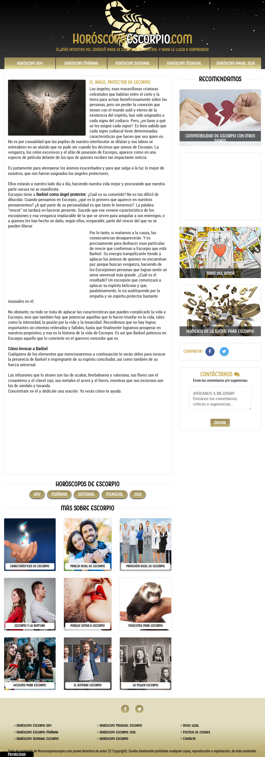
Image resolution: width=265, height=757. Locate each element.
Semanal (132, 63)
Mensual (184, 63)
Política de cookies (195, 732)
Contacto (188, 738)
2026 (236, 63)
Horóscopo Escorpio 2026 (116, 732)
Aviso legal (190, 725)
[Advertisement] (48, 262)
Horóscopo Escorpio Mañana (36, 732)
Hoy (30, 63)
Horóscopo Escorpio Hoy (32, 725)
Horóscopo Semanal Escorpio (36, 738)
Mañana (81, 63)
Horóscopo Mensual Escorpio (119, 725)
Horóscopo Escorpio (112, 738)
